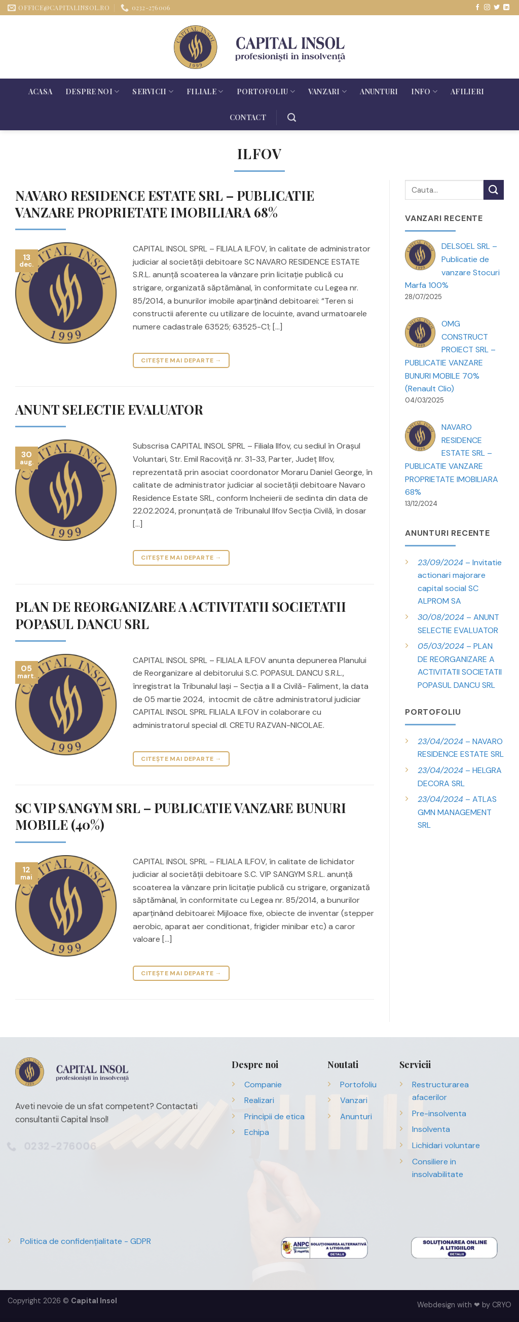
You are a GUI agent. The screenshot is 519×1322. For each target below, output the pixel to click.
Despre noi (92, 91)
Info (424, 91)
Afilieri (467, 91)
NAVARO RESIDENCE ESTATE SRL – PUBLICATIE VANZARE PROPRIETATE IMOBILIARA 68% (164, 204)
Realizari (259, 1100)
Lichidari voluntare (446, 1145)
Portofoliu (266, 91)
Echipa (256, 1132)
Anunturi (379, 91)
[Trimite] (494, 190)
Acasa (40, 91)
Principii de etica (274, 1116)
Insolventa (431, 1129)
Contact (248, 117)
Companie (263, 1084)
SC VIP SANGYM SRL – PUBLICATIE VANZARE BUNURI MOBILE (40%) (180, 816)
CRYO (501, 1304)
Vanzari (327, 91)
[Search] (291, 117)
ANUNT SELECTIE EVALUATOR (109, 409)
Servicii (152, 91)
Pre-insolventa (439, 1113)
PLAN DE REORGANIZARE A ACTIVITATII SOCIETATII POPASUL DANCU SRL (180, 615)
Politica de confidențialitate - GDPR (85, 1241)
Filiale (205, 91)
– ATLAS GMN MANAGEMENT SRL (457, 812)
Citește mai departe (181, 360)
